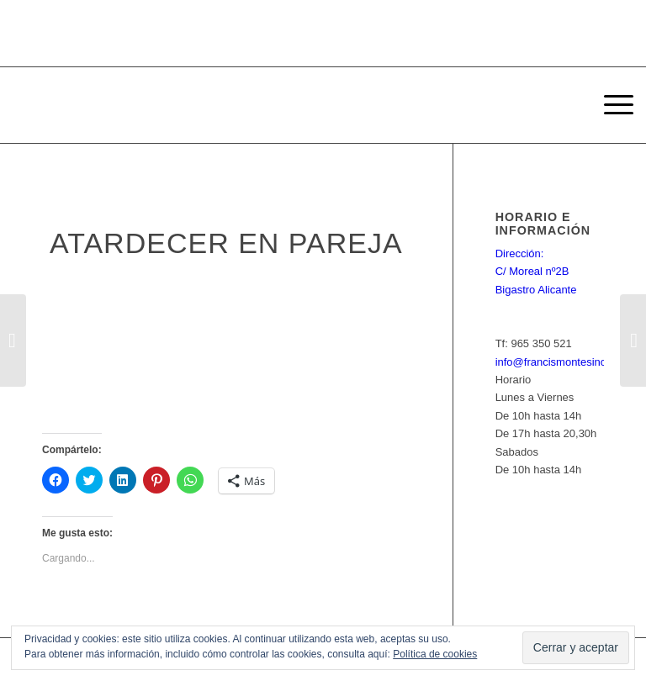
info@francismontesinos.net (563, 362)
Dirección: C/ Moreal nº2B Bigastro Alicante (536, 271)
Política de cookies (435, 654)
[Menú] (610, 105)
